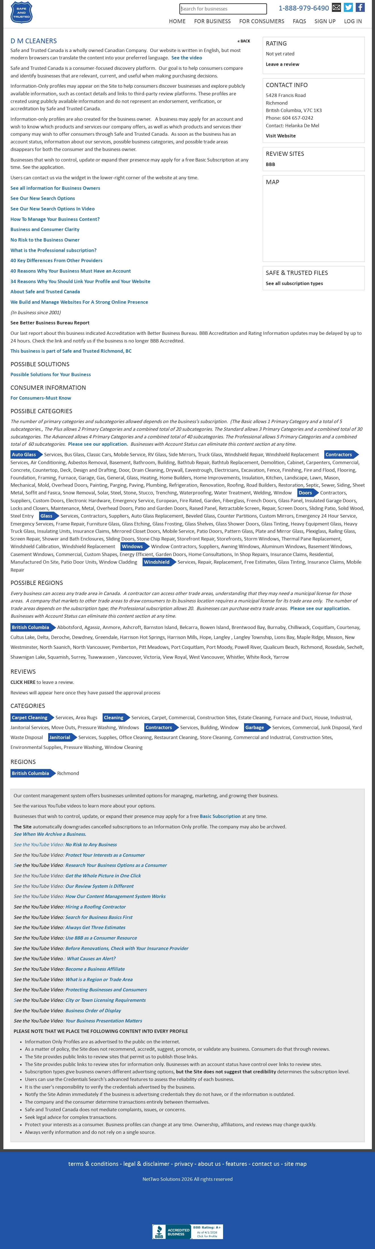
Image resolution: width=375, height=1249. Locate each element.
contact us (265, 1163)
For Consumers (261, 21)
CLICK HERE (22, 682)
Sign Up (325, 21)
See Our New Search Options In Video (52, 209)
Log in (353, 21)
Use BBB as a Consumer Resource (101, 938)
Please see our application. (320, 608)
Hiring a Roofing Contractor (95, 907)
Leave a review (282, 64)
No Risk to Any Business (90, 844)
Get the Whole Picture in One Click (103, 875)
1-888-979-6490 (304, 8)
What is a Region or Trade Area (98, 979)
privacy (183, 1163)
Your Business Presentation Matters (103, 1021)
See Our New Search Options (42, 198)
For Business (212, 21)
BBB (270, 164)
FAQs (299, 21)
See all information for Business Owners (55, 188)
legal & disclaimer (146, 1163)
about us (209, 1163)
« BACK (244, 41)
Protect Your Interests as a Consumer (105, 855)
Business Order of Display (93, 1010)
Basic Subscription (220, 816)
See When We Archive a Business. (50, 834)
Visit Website (281, 136)
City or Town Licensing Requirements (105, 1000)
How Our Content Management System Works (115, 896)
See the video (186, 58)
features (236, 1163)
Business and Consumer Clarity (44, 229)
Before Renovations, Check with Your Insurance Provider (126, 948)
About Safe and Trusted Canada (45, 291)
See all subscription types (294, 283)
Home (177, 21)
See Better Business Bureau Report (50, 323)
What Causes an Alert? (91, 958)
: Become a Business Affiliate (93, 969)
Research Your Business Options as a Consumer (116, 865)
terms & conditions (93, 1163)
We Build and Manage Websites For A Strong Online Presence (79, 302)
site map (295, 1163)
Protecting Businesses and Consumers (105, 989)
